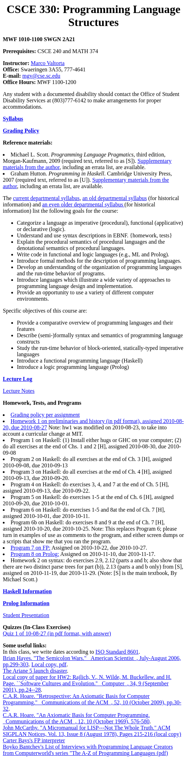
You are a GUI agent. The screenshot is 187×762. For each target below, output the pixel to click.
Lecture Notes (18, 391)
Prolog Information (26, 603)
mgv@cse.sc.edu (41, 76)
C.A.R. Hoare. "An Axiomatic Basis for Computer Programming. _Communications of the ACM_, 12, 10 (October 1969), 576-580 (76, 718)
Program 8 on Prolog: (35, 554)
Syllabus (13, 119)
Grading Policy (21, 131)
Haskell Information (27, 591)
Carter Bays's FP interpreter (34, 740)
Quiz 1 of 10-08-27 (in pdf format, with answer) (57, 633)
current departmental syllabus (46, 198)
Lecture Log (17, 379)
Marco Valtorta (48, 63)
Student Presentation (26, 615)
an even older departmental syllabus (83, 204)
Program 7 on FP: (30, 548)
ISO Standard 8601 (116, 652)
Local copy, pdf (48, 664)
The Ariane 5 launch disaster (35, 671)
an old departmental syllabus (114, 198)
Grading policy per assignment (45, 415)
